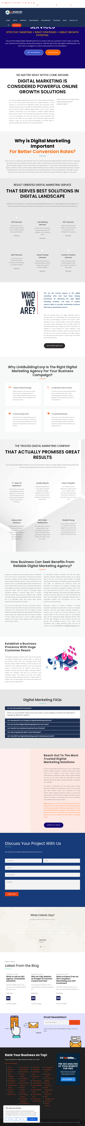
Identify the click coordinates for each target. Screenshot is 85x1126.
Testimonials (11, 1081)
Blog (65, 20)
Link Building (34, 20)
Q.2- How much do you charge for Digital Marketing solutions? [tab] (29, 720)
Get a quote (17, 25)
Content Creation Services (22, 1090)
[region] (21, 1114)
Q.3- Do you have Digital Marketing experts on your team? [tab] (27, 724)
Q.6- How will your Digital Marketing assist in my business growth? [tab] (30, 736)
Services (23, 20)
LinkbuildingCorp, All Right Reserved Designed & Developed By (53, 1122)
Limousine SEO (36, 1081)
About (15, 20)
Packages (56, 20)
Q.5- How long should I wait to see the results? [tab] (23, 732)
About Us (11, 1069)
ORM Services (24, 1069)
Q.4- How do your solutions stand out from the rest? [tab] (25, 728)
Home (8, 20)
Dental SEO (35, 1069)
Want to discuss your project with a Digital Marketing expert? (68, 101)
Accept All (32, 1119)
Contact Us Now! (62, 104)
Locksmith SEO (36, 1083)
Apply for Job (12, 1094)
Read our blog (10, 962)
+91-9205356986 (63, 5)
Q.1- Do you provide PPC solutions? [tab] (19, 708)
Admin (14, 1004)
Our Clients (11, 1083)
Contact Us (73, 20)
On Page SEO (49, 1067)
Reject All (21, 1119)
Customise (10, 1119)
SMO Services (24, 1072)
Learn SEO (48, 1101)
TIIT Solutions (76, 1122)
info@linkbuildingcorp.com (46, 5)
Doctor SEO (35, 1067)
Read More (17, 236)
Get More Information (11, 1063)
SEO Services (46, 20)
